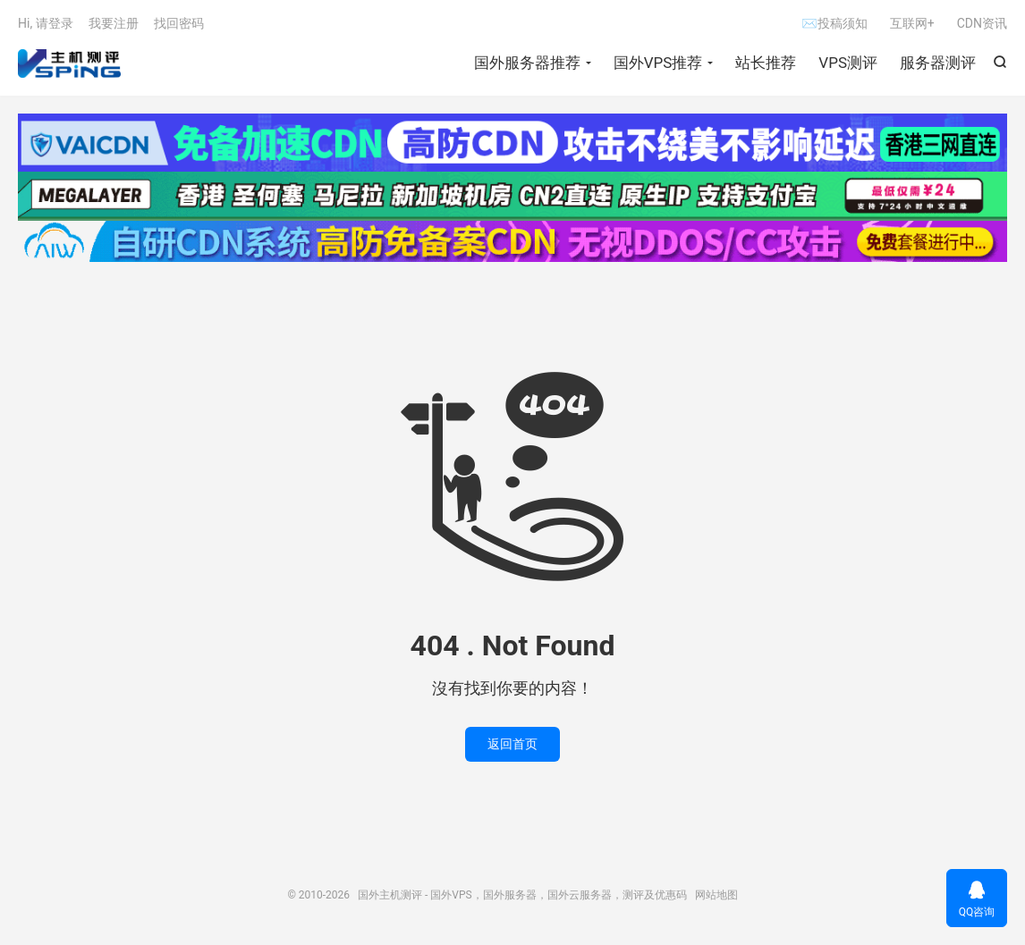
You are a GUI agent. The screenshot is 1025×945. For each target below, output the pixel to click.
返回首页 (512, 744)
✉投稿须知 (834, 23)
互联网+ (912, 23)
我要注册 (114, 23)
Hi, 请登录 (45, 23)
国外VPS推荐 (658, 63)
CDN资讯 (982, 23)
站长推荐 (765, 63)
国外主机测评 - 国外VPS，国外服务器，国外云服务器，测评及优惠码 (69, 63)
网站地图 (716, 895)
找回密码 (179, 23)
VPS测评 (847, 63)
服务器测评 (938, 63)
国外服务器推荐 (527, 63)
